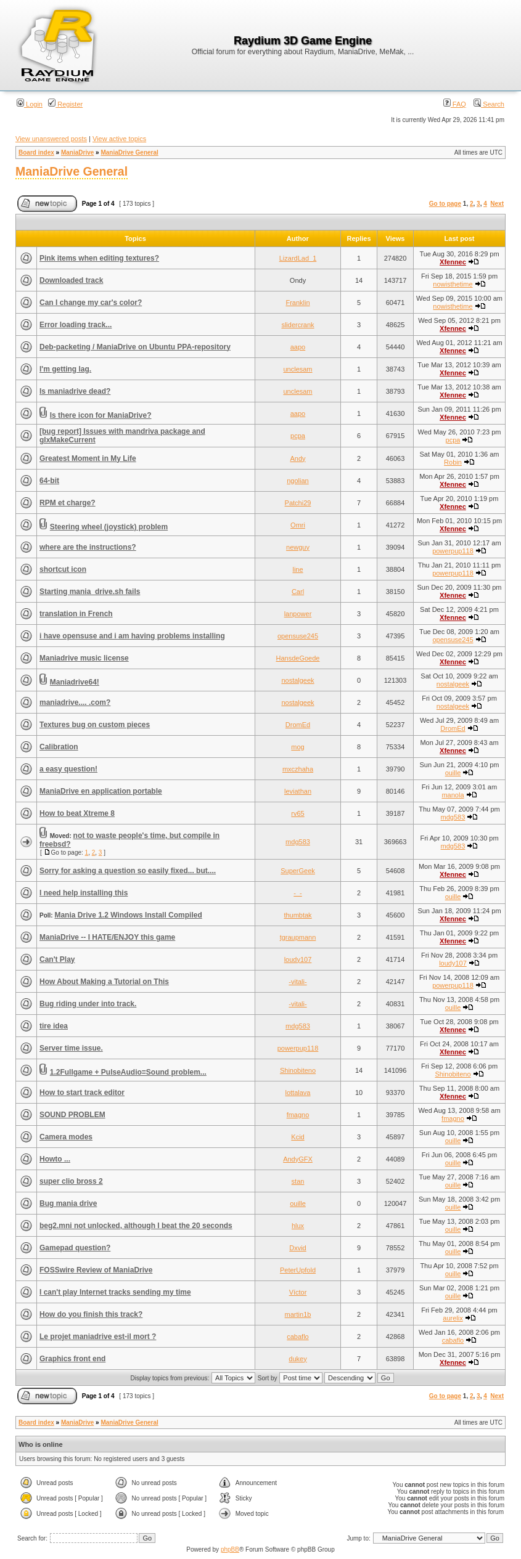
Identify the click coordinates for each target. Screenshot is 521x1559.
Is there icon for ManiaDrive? (101, 415)
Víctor (298, 1292)
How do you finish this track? (90, 1314)
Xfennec (453, 262)
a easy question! (68, 769)
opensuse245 (297, 636)
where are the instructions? (87, 547)
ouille (453, 772)
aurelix (452, 1318)
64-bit (49, 480)
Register (65, 104)
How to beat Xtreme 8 (77, 813)
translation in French (76, 613)
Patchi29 (298, 503)
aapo (297, 347)
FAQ (454, 104)
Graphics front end (72, 1358)
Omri (297, 525)
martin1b (298, 1314)
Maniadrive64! (74, 682)
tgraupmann (298, 937)
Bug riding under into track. (87, 1003)
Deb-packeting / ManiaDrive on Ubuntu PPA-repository (135, 347)
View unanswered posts (51, 138)
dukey (297, 1358)
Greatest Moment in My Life (87, 458)
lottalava (298, 1092)
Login (30, 104)
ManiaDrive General (129, 152)
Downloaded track (71, 280)
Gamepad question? (74, 1248)
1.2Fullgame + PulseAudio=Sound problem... (128, 1072)
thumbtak (297, 915)
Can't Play (57, 959)
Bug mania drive (68, 1203)
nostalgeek (297, 680)
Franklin (297, 302)
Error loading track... (75, 324)
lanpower (298, 613)
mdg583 (453, 817)
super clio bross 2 (71, 1181)
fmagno (298, 1114)
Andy (297, 458)
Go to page (445, 203)
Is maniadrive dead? (74, 391)
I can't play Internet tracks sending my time (115, 1292)
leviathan (297, 791)
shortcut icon (62, 569)
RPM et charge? (67, 503)
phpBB (230, 1549)
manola (452, 795)
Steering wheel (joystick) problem (109, 527)
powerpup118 (453, 551)
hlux (298, 1225)
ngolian (297, 480)
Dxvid (297, 1248)
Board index (36, 152)
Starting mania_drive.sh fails (89, 591)
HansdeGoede (298, 658)
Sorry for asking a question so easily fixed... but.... (127, 870)
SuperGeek (298, 870)
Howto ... (54, 1159)
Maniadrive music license (84, 658)
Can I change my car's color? (90, 302)
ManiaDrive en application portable (100, 791)
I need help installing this (83, 893)
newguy (298, 547)
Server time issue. (71, 1048)
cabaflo (297, 1336)
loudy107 (298, 959)
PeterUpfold (298, 1270)
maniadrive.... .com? (74, 702)
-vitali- (297, 981)
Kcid (297, 1137)
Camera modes (65, 1137)
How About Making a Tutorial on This (104, 981)
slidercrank (297, 324)
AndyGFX (298, 1159)
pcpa (297, 435)
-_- (297, 893)
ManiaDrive (77, 152)
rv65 (297, 813)
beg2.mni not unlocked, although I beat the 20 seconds (135, 1225)
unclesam (297, 369)
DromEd (297, 724)
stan (298, 1181)
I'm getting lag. (65, 369)
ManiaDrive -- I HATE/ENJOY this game (107, 937)
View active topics (119, 138)
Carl (298, 591)
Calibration (58, 747)
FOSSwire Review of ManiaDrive (95, 1270)
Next (497, 203)
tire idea (53, 1026)
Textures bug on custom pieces (94, 724)
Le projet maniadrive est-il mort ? (97, 1336)
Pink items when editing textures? (99, 258)
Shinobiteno (298, 1070)
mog (297, 747)
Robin (453, 462)
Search (489, 104)
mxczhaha (297, 769)
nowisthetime (452, 284)
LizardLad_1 (298, 258)
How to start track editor (82, 1092)
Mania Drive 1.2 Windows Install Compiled (128, 915)
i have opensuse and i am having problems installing (132, 636)
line (297, 569)
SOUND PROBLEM (72, 1114)
